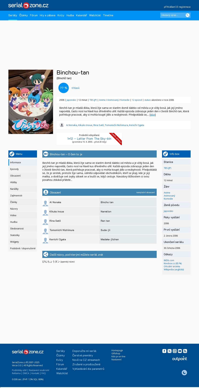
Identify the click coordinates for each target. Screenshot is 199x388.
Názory (14, 208)
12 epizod (137, 99)
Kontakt (35, 373)
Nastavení (116, 359)
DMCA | (27, 373)
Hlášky (13, 182)
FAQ (43, 373)
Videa (13, 215)
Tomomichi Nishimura (116, 125)
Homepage (117, 350)
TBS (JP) (93, 99)
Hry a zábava (47, 15)
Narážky (14, 188)
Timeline (108, 15)
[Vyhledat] (188, 15)
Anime (102, 99)
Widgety (14, 241)
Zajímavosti (16, 195)
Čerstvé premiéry (82, 355)
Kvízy (61, 15)
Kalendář (81, 15)
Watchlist (95, 15)
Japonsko (71, 99)
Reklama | (17, 373)
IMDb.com (169, 260)
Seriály (12, 15)
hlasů (75, 87)
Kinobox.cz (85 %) (173, 263)
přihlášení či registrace (177, 6)
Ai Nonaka (71, 125)
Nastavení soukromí (39, 370)
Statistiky (14, 235)
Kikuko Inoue (85, 125)
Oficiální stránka (172, 266)
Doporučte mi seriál (84, 351)
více (152, 114)
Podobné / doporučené (23, 248)
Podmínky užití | (20, 370)
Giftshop (115, 353)
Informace (15, 162)
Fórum (34, 15)
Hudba (70, 15)
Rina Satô (98, 125)
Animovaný (113, 99)
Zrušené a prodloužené (86, 364)
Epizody (14, 169)
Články (23, 15)
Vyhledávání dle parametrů (88, 368)
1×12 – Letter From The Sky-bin (89, 138)
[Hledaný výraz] (175, 15)
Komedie (125, 99)
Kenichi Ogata (136, 125)
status (147, 99)
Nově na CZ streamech (86, 360)
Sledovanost (17, 228)
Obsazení (15, 175)
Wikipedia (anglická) (174, 269)
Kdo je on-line (118, 356)
